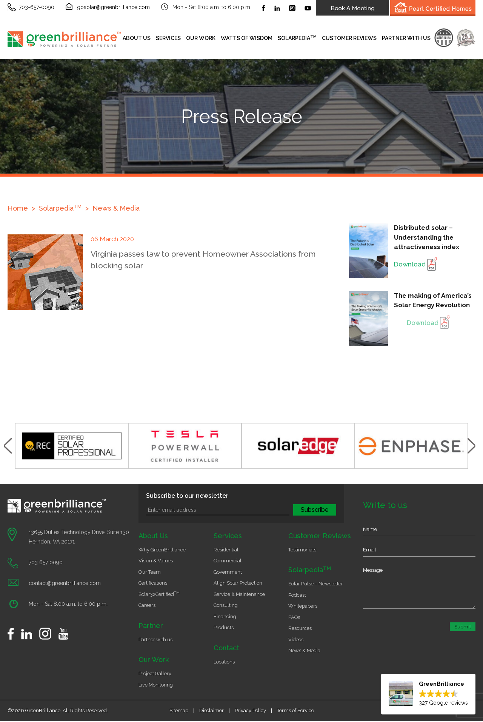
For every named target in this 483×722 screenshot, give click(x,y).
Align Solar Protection (238, 583)
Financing (225, 616)
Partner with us (406, 38)
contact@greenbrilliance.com (65, 583)
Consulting (226, 605)
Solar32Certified (159, 594)
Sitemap (178, 710)
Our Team (149, 572)
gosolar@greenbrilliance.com (113, 7)
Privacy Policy (250, 710)
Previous (8, 446)
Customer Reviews (349, 38)
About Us (137, 38)
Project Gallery (154, 673)
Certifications (152, 583)
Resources (300, 628)
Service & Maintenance (239, 594)
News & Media (116, 208)
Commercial (228, 560)
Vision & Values (155, 560)
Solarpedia (297, 37)
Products (224, 627)
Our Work (200, 38)
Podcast (297, 595)
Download (415, 264)
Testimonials (302, 550)
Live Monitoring (155, 685)
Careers (146, 605)
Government (228, 572)
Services (168, 38)
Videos (295, 639)
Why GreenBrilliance (162, 550)
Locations (224, 662)
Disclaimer (211, 710)
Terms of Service (295, 710)
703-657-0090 (36, 7)
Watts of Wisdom (246, 38)
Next (471, 446)
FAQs (294, 617)
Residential (226, 550)
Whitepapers (302, 606)
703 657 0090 (46, 562)
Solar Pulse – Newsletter (315, 584)
